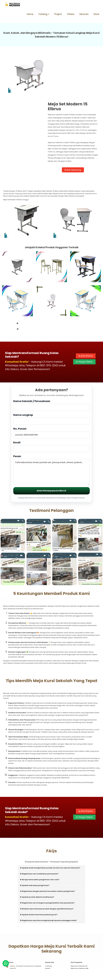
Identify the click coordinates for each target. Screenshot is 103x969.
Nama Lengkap (51, 383)
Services (83, 14)
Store (96, 14)
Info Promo (86, 319)
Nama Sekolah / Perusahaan (51, 369)
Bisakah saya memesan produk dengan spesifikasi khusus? (46, 873)
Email (51, 410)
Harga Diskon (84, 325)
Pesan (51, 433)
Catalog (42, 14)
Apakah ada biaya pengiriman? (34, 849)
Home (30, 14)
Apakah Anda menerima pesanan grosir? (39, 879)
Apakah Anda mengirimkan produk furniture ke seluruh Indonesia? (50, 832)
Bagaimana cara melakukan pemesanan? (39, 838)
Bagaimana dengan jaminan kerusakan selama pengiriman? (47, 855)
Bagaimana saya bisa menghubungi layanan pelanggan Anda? (48, 885)
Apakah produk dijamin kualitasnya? (37, 861)
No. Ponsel (51, 396)
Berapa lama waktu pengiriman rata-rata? (39, 844)
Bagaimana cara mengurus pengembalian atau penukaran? (47, 867)
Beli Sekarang (75, 132)
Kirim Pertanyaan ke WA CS (51, 454)
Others (70, 14)
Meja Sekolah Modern (55, 966)
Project (58, 14)
